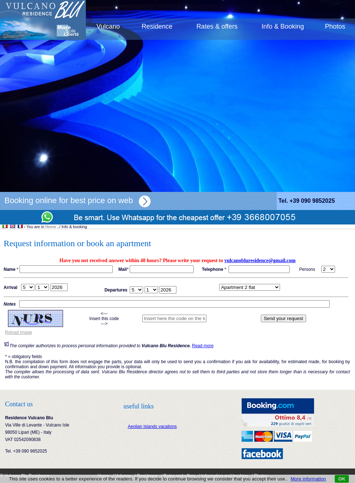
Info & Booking (283, 26)
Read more (202, 345)
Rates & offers (217, 26)
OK (342, 479)
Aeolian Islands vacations (152, 426)
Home (50, 226)
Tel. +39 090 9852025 (306, 201)
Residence (157, 26)
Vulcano (108, 26)
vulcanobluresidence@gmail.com (260, 260)
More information (308, 479)
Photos (335, 26)
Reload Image (18, 332)
